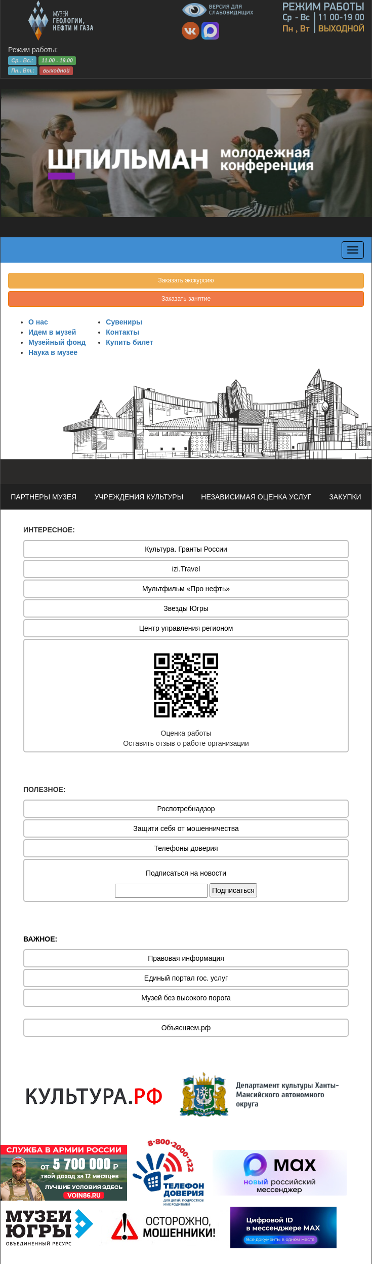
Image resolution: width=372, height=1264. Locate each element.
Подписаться (233, 890)
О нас (38, 322)
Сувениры (124, 322)
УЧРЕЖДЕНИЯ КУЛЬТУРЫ (138, 497)
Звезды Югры (186, 608)
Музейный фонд (57, 342)
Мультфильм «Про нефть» (186, 589)
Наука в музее (52, 352)
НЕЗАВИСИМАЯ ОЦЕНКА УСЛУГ (256, 497)
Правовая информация (186, 958)
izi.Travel (186, 569)
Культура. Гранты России (186, 549)
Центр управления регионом (186, 628)
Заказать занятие (186, 298)
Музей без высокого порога (186, 998)
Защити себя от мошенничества (186, 828)
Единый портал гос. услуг (186, 978)
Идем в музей (52, 332)
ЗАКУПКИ (345, 497)
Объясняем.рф (186, 1028)
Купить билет (129, 342)
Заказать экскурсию (186, 280)
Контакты (122, 332)
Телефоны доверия (186, 848)
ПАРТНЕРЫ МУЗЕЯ (43, 497)
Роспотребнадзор (186, 809)
